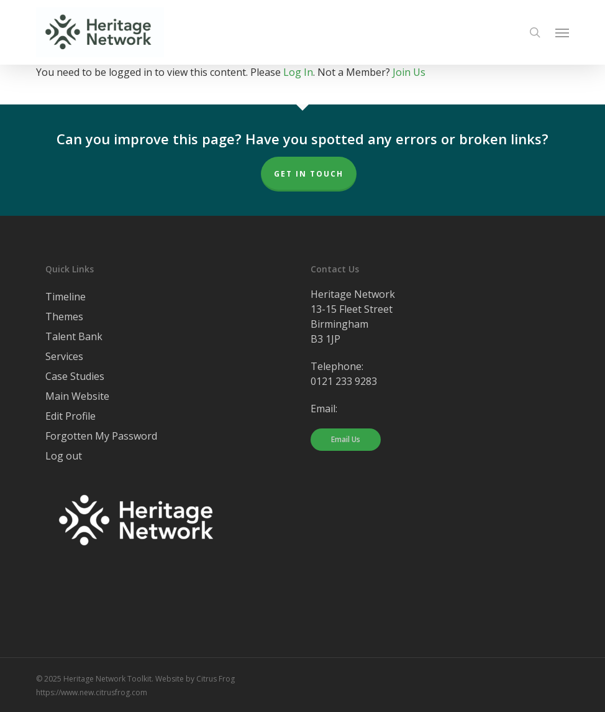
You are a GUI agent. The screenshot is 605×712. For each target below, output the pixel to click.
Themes (64, 316)
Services (64, 356)
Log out (63, 456)
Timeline (65, 296)
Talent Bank (73, 336)
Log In (298, 72)
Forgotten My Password (101, 436)
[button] (562, 32)
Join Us (409, 72)
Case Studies (74, 376)
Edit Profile (70, 416)
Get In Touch (308, 174)
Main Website (77, 396)
